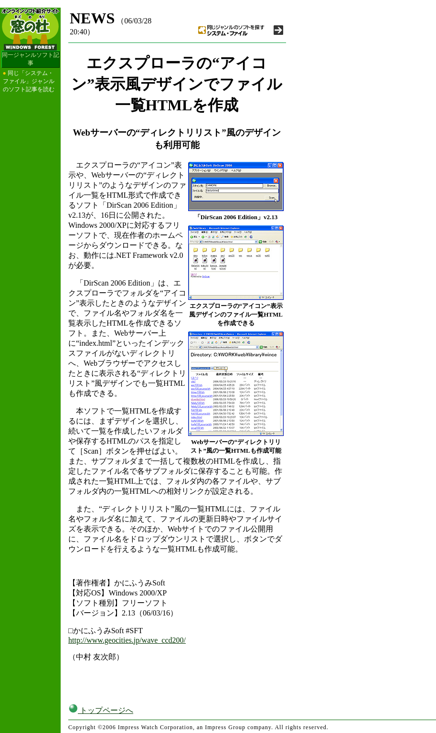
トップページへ (100, 710)
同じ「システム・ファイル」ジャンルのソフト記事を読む (28, 81)
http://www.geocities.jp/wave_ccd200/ (127, 640)
